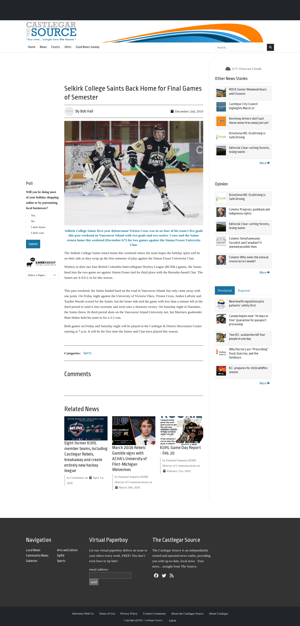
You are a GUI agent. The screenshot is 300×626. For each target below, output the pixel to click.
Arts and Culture (67, 550)
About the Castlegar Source (187, 613)
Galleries (31, 561)
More (265, 163)
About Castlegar (218, 613)
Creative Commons (154, 613)
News (43, 47)
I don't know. (38, 227)
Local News (33, 550)
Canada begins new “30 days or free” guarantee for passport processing (248, 320)
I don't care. (38, 232)
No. (33, 221)
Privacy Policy (129, 613)
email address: (98, 569)
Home (31, 47)
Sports (87, 353)
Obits (67, 47)
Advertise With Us (83, 613)
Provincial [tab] (225, 290)
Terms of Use (107, 613)
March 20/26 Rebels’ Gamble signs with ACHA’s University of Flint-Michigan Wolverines (129, 458)
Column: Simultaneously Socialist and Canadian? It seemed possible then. (245, 243)
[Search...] (241, 47)
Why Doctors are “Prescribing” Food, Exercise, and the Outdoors (249, 353)
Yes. (33, 215)
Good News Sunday (88, 47)
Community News (37, 555)
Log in (172, 620)
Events (55, 47)
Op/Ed (60, 555)
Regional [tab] (244, 290)
